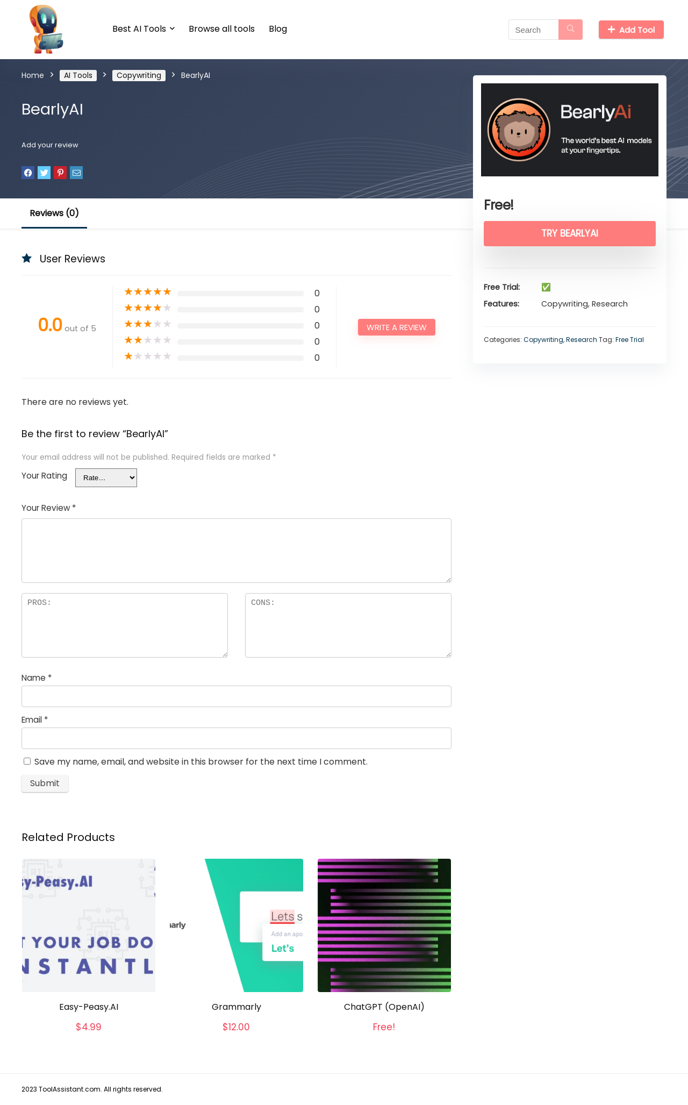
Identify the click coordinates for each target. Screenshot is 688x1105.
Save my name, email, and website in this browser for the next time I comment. (201, 761)
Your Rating (44, 475)
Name (37, 677)
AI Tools (78, 75)
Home (33, 75)
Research (581, 339)
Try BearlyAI (569, 233)
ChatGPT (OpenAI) (384, 1007)
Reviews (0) (54, 213)
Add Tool (631, 29)
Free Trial (629, 339)
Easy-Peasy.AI (88, 1007)
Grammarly (236, 1007)
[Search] (570, 29)
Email (35, 719)
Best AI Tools (139, 29)
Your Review (49, 508)
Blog (278, 29)
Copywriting (139, 75)
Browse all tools (222, 29)
